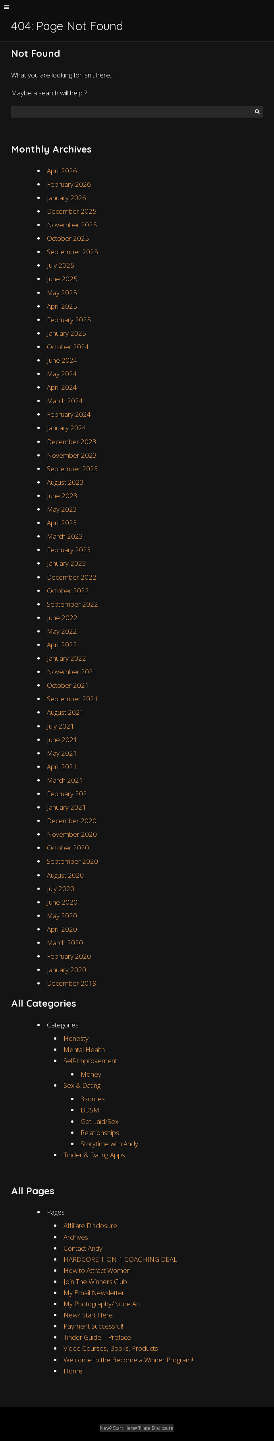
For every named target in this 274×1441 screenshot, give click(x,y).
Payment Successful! (93, 1326)
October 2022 (68, 590)
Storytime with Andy (109, 1143)
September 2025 (72, 251)
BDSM (90, 1109)
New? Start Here (88, 1314)
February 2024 (69, 414)
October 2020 (68, 847)
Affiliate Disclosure (90, 1225)
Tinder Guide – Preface (97, 1337)
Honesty (76, 1038)
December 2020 (71, 820)
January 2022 (66, 658)
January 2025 (66, 333)
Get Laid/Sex (99, 1121)
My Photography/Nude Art (102, 1303)
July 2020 (60, 888)
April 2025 (62, 306)
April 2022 (62, 644)
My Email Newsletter (94, 1292)
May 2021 (62, 753)
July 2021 (60, 726)
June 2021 (62, 739)
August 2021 (65, 712)
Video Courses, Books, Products (111, 1348)
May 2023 (62, 509)
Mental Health (84, 1049)
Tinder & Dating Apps (94, 1154)
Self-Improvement (90, 1060)
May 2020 (62, 915)
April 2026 (62, 170)
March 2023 (65, 536)
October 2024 (68, 346)
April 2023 (62, 522)
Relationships (100, 1132)
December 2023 (71, 441)
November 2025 (72, 224)
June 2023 (62, 495)
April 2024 (62, 387)
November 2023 (72, 455)
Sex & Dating (82, 1085)
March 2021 (65, 780)
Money (91, 1074)
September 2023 (72, 468)
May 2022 (62, 631)
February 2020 (69, 956)
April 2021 (62, 766)
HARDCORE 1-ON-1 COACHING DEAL (120, 1259)
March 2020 (65, 942)
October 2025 (68, 238)
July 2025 (60, 265)
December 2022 (71, 577)
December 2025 (71, 211)
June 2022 (62, 617)
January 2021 (66, 807)
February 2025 (69, 319)
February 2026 (69, 184)
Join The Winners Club (95, 1281)
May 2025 (62, 292)
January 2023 (66, 563)
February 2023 (69, 549)
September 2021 (72, 698)
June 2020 (62, 902)
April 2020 (62, 929)
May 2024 (62, 373)
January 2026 (66, 197)
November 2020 (72, 834)
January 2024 (66, 427)
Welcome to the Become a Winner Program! (128, 1359)
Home (73, 1370)
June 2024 (62, 360)
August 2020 (65, 875)
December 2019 (71, 983)
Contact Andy (83, 1248)
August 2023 (65, 482)
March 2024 (65, 400)
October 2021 (68, 685)
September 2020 (72, 861)
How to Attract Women (97, 1270)
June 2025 (62, 278)
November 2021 (72, 671)
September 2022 (72, 604)
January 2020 (66, 969)
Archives (76, 1237)
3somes (93, 1098)
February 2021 (69, 793)
